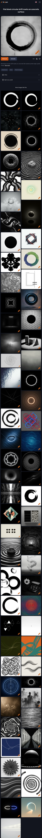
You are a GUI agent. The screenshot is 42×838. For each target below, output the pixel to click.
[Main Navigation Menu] (39, 2)
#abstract (4, 70)
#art (11, 70)
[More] (33, 59)
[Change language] (36, 2)
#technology (18, 70)
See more (7, 65)
